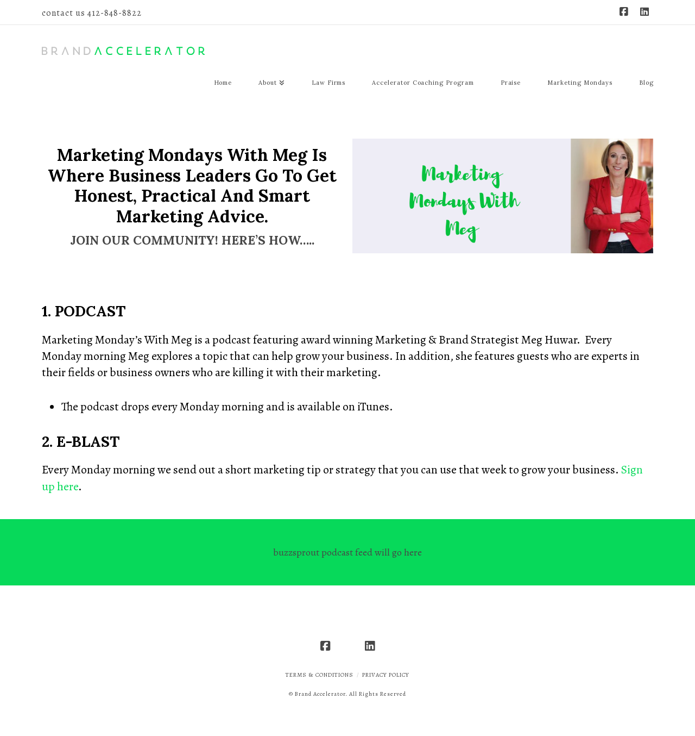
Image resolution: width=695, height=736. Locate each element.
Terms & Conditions (319, 675)
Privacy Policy (385, 675)
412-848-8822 (114, 13)
